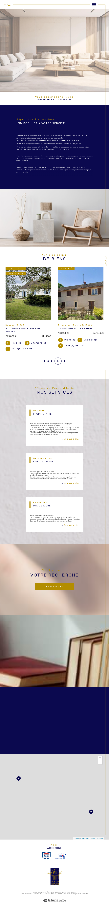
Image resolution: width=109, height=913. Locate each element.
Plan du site (38, 895)
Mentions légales (49, 895)
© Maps (84, 839)
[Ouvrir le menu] (94, 4)
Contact (105, 261)
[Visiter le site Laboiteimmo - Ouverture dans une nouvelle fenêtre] (54, 904)
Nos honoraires (26, 895)
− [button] (100, 763)
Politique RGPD (76, 895)
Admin (59, 895)
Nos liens (66, 895)
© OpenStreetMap (97, 839)
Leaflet (76, 839)
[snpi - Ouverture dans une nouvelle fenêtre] (46, 856)
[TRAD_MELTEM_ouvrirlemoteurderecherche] (9, 4)
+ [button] (100, 759)
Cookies (85, 895)
